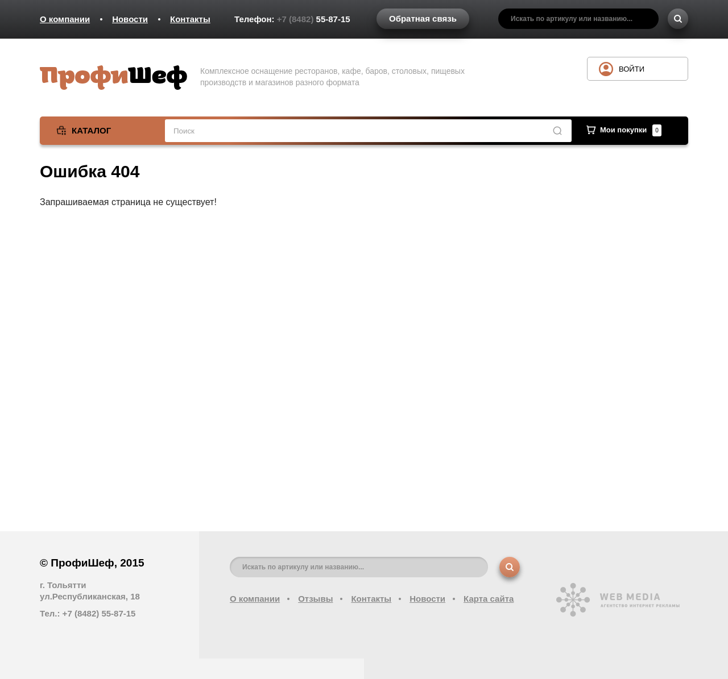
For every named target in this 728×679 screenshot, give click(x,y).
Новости (130, 19)
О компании (65, 19)
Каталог (91, 130)
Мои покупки (630, 130)
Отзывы (315, 598)
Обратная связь (423, 18)
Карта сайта (489, 598)
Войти (631, 69)
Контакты (190, 19)
